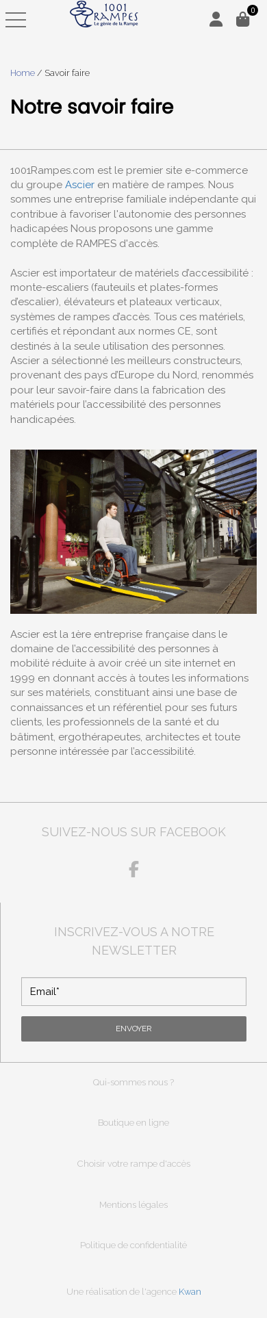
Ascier (79, 185)
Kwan (190, 1292)
